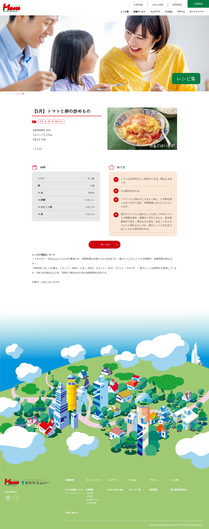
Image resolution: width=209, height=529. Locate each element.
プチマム (180, 12)
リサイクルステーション (75, 493)
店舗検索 (197, 4)
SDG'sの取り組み (116, 490)
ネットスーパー (196, 12)
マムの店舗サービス (74, 490)
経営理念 (89, 496)
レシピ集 (123, 12)
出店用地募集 (91, 503)
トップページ (10, 94)
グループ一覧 (134, 490)
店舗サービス (138, 12)
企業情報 (135, 5)
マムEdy (168, 12)
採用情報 (175, 5)
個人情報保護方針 (178, 490)
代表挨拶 (89, 493)
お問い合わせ (72, 512)
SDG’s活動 (155, 5)
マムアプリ (154, 12)
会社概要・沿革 (92, 500)
